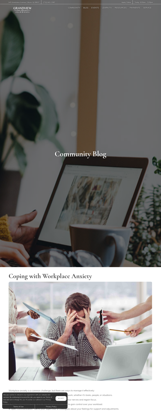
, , (23, 2)
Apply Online (126, 2)
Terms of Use (18, 406)
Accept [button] (61, 398)
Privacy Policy (51, 406)
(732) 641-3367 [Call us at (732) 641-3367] (49, 2)
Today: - (144, 2)
